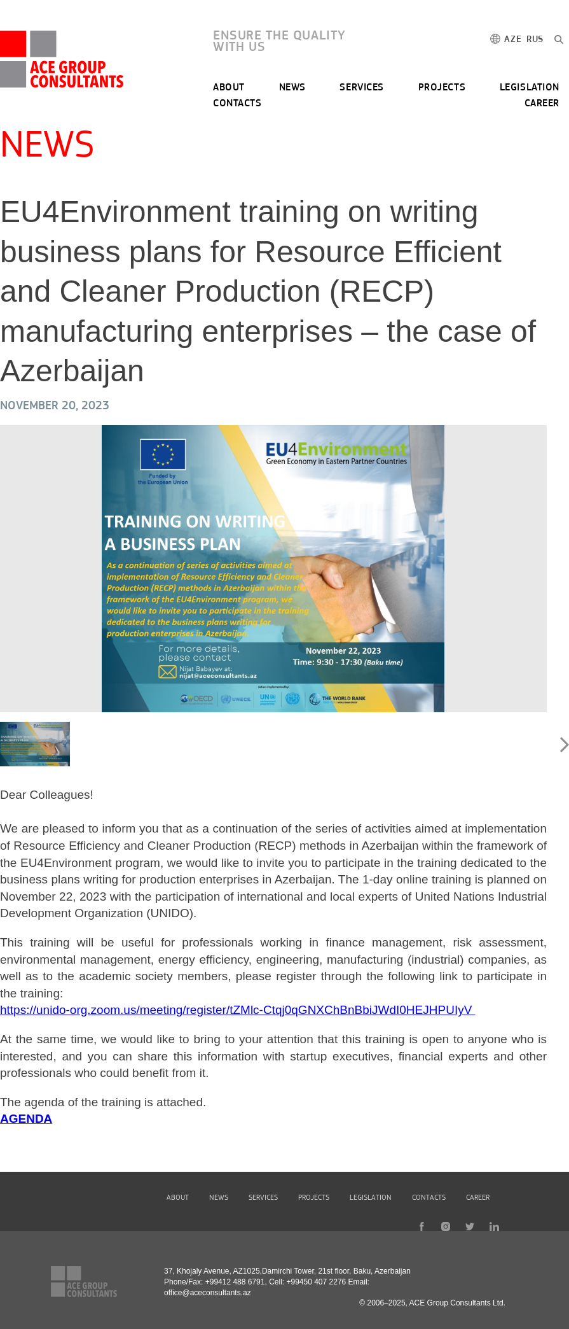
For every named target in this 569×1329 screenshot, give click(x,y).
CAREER (541, 104)
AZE (512, 40)
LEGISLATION (529, 88)
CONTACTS (237, 104)
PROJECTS (441, 88)
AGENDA (26, 1118)
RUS (535, 40)
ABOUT (229, 88)
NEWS (292, 88)
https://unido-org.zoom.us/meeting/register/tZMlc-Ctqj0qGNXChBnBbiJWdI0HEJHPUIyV (238, 1009)
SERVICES (361, 88)
